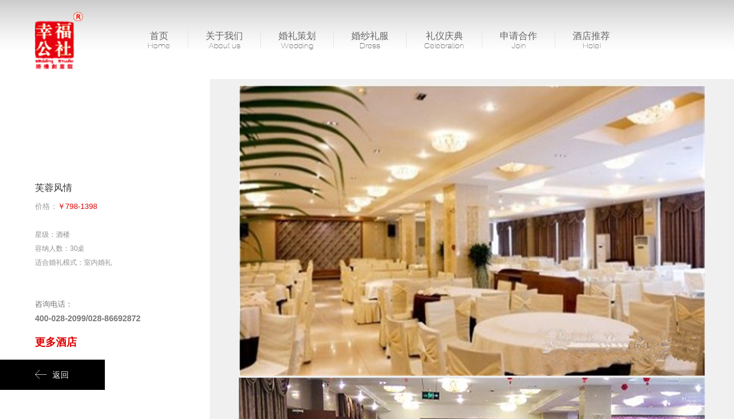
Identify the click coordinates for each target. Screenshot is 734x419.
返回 (52, 375)
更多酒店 (56, 342)
